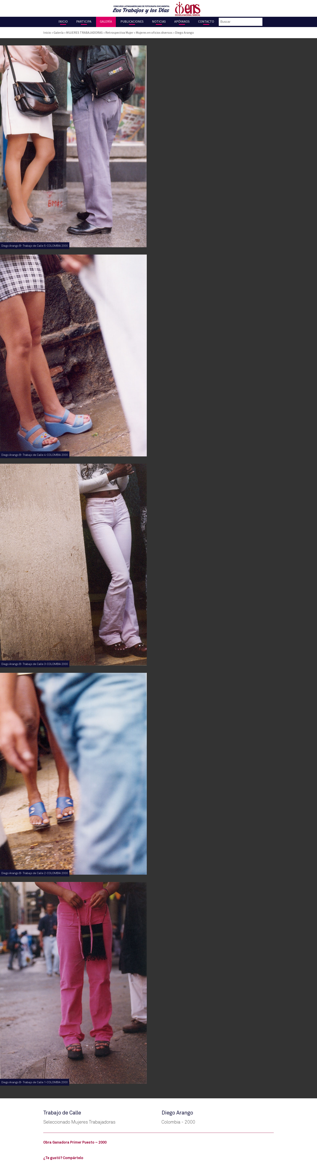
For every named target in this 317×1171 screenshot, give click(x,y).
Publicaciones (132, 21)
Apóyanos (182, 21)
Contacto (206, 21)
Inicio (63, 21)
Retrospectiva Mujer (119, 32)
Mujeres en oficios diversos (154, 32)
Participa (83, 21)
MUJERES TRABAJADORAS (84, 32)
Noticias (159, 21)
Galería (106, 21)
